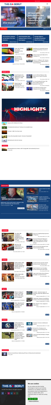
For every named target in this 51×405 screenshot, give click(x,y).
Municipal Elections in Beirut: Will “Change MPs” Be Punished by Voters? (23, 148)
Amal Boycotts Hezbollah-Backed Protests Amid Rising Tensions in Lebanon (40, 50)
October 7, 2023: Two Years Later (15, 131)
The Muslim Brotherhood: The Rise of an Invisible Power (20, 127)
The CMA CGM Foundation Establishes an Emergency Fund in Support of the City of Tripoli (19, 237)
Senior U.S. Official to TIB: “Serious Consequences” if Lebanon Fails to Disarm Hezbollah (40, 61)
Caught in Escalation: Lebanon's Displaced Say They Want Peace (44, 198)
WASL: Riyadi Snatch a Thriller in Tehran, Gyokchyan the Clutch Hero (19, 305)
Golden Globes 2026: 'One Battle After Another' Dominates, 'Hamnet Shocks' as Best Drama (20, 265)
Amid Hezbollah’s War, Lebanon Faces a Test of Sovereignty (25, 38)
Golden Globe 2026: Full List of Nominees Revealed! (19, 275)
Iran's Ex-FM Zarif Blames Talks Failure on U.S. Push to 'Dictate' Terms (40, 76)
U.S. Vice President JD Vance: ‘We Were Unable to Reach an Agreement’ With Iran (40, 83)
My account (37, 1)
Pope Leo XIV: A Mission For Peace (15, 123)
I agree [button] (30, 398)
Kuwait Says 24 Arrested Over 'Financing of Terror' (19, 85)
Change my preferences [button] (33, 401)
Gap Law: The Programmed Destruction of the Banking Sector (19, 246)
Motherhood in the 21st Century (15, 140)
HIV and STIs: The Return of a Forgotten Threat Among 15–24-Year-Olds (40, 329)
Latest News (4, 28)
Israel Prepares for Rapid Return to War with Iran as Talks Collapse (19, 77)
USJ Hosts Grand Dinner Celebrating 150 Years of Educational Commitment (24, 353)
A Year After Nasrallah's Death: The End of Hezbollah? (20, 136)
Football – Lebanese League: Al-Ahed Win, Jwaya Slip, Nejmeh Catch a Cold (41, 293)
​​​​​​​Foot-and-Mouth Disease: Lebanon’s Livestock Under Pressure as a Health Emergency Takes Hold (20, 336)
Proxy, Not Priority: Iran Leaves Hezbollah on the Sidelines (19, 50)
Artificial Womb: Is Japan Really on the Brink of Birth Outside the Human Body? (19, 325)
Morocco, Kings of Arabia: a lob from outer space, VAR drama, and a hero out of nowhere (19, 294)
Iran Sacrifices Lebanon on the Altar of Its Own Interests (9, 38)
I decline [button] (35, 398)
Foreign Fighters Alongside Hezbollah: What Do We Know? (40, 38)
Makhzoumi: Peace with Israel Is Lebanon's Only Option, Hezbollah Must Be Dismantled (12, 203)
